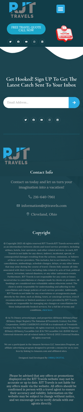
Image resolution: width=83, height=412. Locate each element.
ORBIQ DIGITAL (56, 357)
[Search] (74, 102)
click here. (47, 310)
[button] (60, 9)
